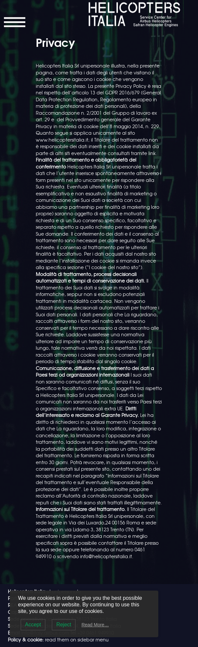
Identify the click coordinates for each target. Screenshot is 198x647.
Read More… (95, 624)
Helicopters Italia (120, 5)
